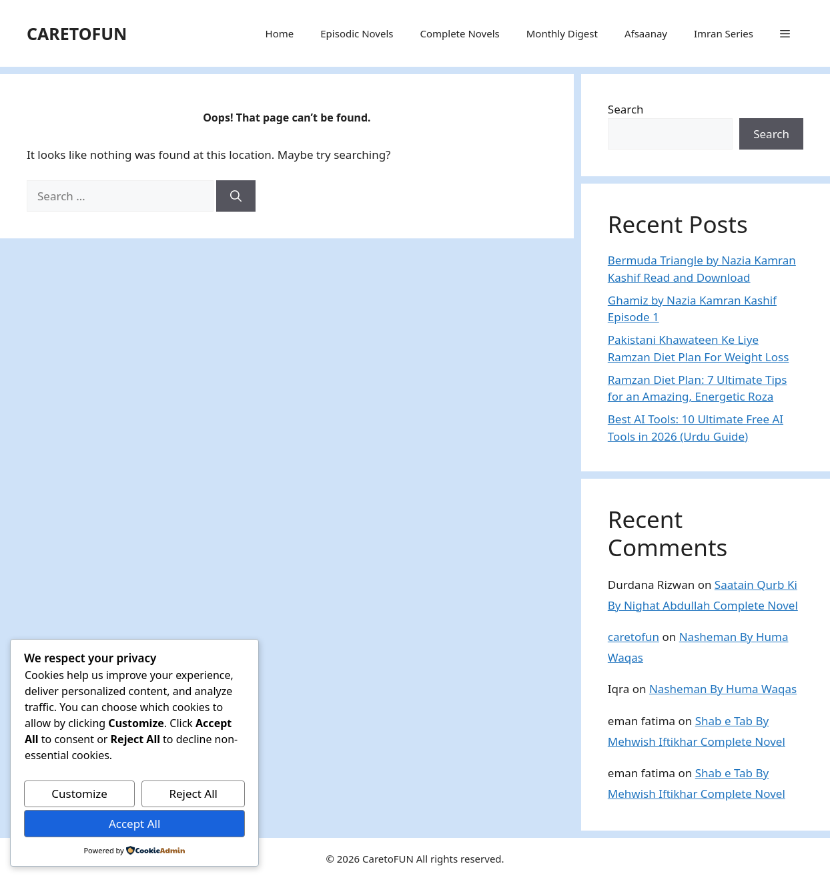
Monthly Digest (562, 33)
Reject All (193, 793)
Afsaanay (646, 33)
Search (626, 109)
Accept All (134, 823)
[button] (785, 33)
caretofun (633, 636)
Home (280, 33)
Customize (79, 793)
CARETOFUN (77, 33)
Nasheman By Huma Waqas (723, 688)
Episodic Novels (356, 33)
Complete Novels (459, 33)
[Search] (236, 196)
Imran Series (723, 33)
